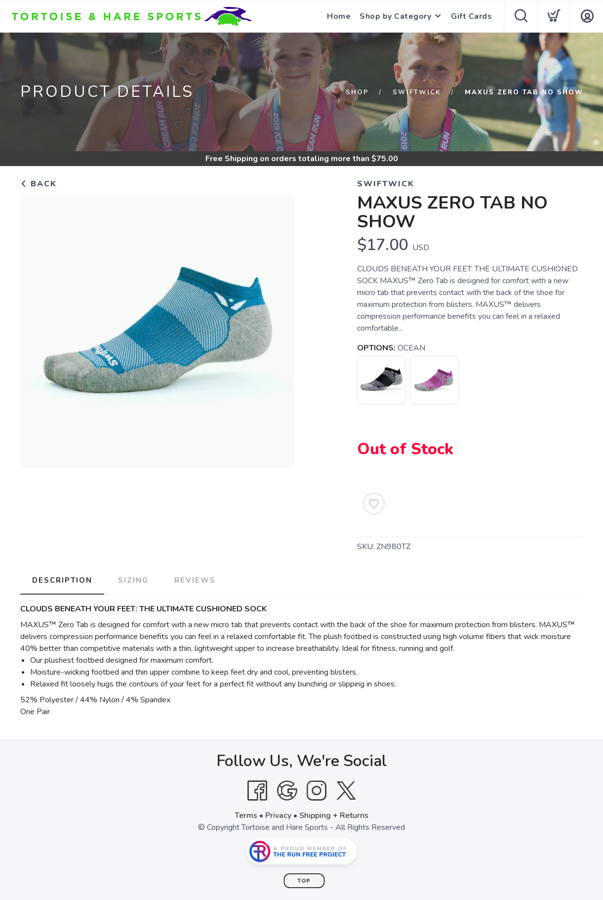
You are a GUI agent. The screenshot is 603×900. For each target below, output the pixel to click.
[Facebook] (257, 791)
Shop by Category (395, 16)
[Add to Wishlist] (374, 503)
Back (38, 183)
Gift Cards (471, 16)
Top (304, 881)
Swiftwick (417, 92)
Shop (357, 92)
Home (339, 16)
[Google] (287, 791)
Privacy (278, 815)
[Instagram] (316, 791)
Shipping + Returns (333, 815)
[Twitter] (346, 791)
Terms (246, 815)
